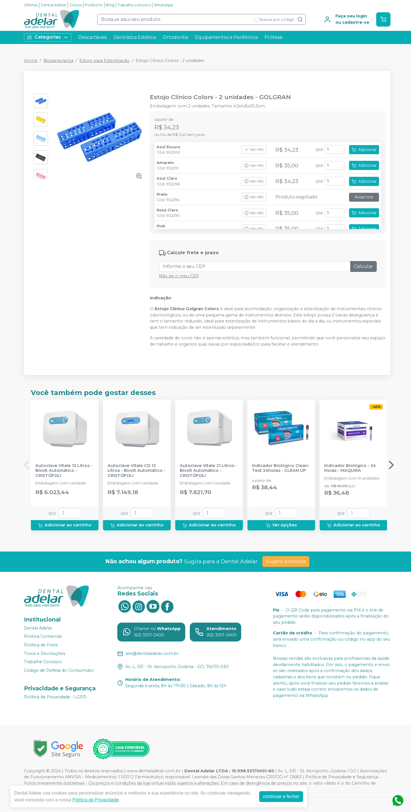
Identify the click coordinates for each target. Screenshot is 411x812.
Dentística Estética (135, 37)
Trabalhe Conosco (43, 661)
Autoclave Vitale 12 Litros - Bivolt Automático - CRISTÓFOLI (63, 470)
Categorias (48, 37)
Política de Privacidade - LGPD (55, 696)
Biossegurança (58, 60)
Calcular (363, 266)
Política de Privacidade (95, 799)
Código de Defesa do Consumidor (59, 670)
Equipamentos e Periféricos (226, 37)
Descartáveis (92, 37)
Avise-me (363, 197)
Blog (110, 5)
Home (30, 60)
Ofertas (31, 5)
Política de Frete (41, 644)
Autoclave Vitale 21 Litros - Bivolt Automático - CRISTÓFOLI (208, 470)
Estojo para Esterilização (104, 60)
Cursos (75, 5)
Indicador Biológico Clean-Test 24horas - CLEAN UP (281, 468)
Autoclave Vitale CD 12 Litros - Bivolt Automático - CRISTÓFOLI (137, 470)
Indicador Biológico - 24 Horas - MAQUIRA (350, 468)
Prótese (274, 37)
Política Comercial (43, 636)
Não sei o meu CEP (179, 275)
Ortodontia (175, 37)
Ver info (254, 149)
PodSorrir (94, 5)
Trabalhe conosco (134, 5)
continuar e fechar (281, 796)
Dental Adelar (54, 5)
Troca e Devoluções (44, 653)
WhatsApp (163, 5)
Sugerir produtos (286, 561)
